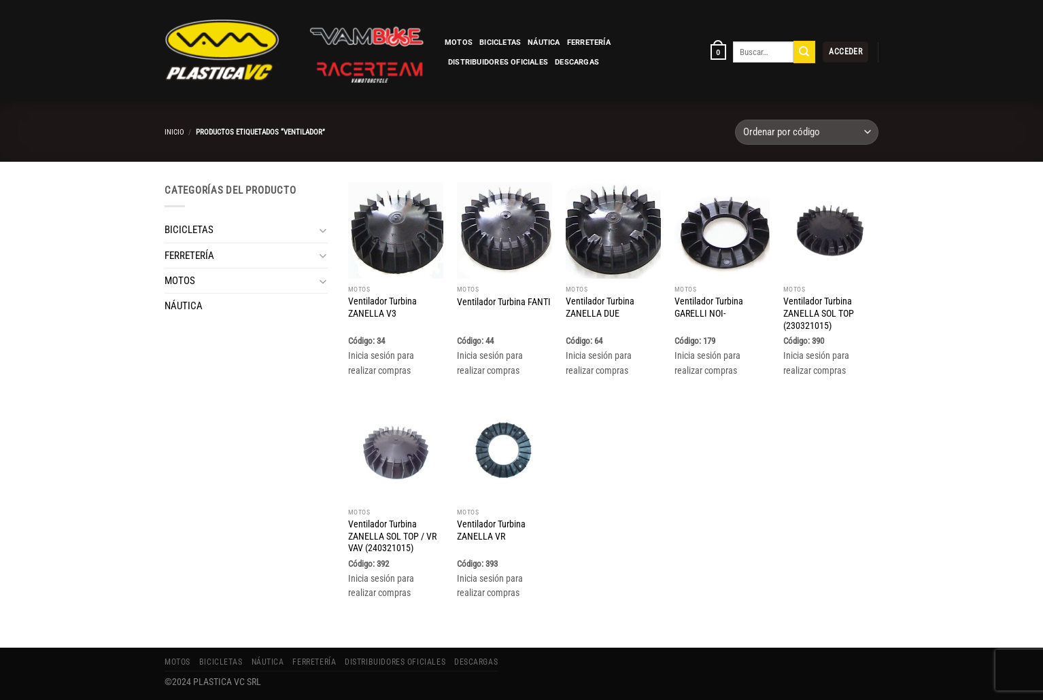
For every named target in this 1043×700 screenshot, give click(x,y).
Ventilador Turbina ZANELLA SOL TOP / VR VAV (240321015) (392, 536)
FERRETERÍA (589, 42)
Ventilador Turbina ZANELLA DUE (600, 307)
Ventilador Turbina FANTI (504, 301)
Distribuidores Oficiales (498, 62)
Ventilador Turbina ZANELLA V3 (382, 307)
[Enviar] (804, 52)
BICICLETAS (500, 42)
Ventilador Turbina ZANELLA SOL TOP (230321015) (818, 313)
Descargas (577, 62)
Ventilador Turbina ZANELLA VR (491, 530)
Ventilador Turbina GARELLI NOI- (708, 307)
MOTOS (459, 42)
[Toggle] (323, 230)
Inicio (174, 132)
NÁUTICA (544, 42)
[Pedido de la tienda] (806, 132)
